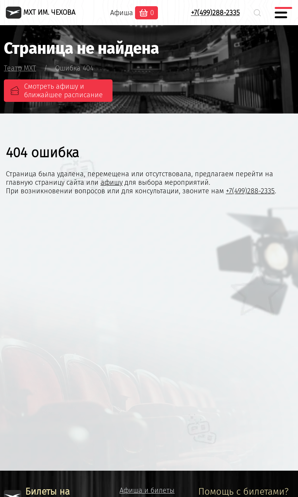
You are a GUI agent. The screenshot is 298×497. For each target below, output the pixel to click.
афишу (111, 182)
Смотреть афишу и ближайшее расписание (63, 90)
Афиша (121, 13)
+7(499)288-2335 (215, 13)
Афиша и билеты (147, 490)
